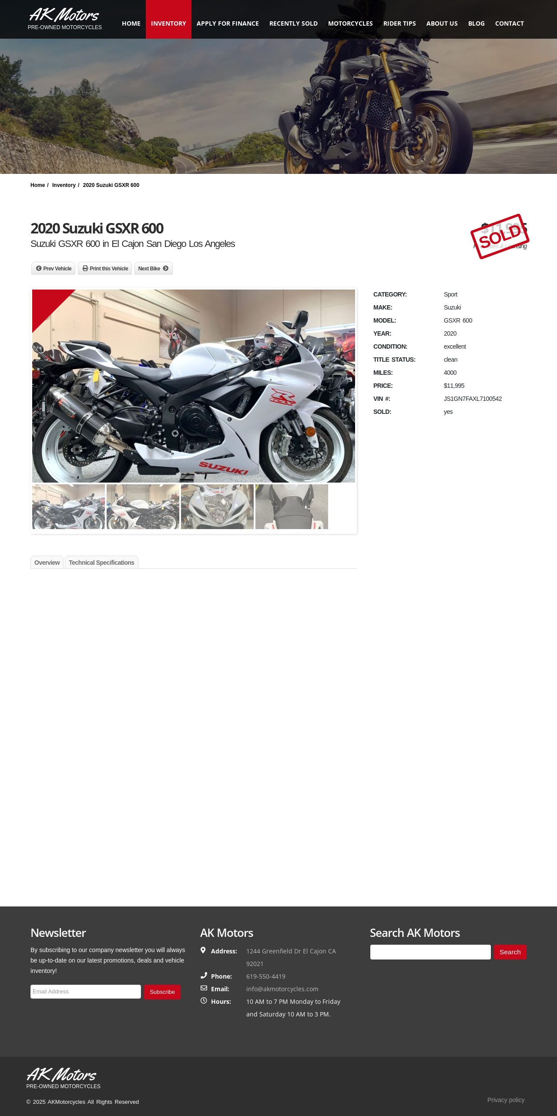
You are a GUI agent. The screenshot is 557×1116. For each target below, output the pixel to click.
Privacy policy (506, 1099)
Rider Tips (396, 23)
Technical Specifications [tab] (101, 562)
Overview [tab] (47, 562)
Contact (506, 23)
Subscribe (162, 992)
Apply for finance (225, 23)
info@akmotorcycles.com (282, 989)
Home (128, 23)
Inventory (165, 23)
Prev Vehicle (58, 269)
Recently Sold (290, 23)
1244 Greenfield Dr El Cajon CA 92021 (291, 957)
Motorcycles (347, 23)
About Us (439, 23)
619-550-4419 (265, 976)
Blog (473, 23)
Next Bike (149, 269)
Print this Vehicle (109, 269)
